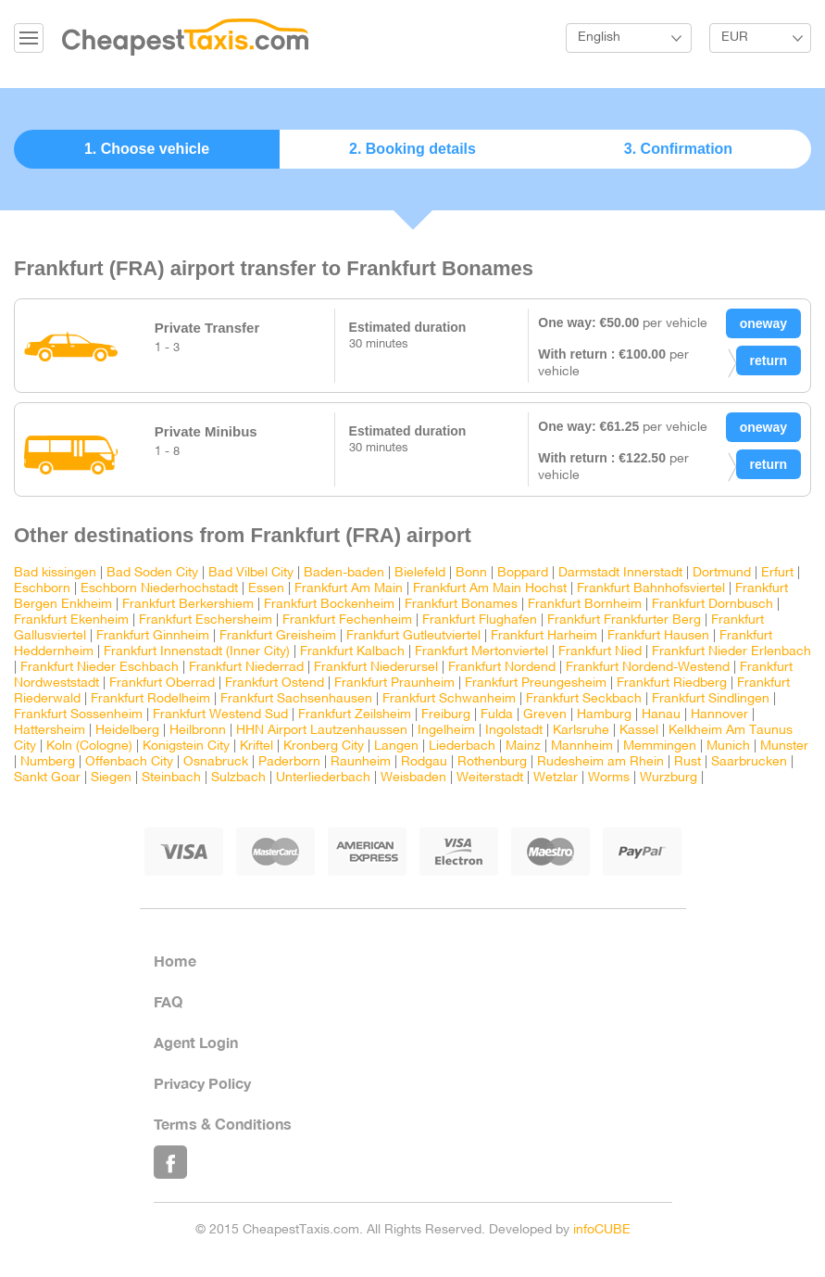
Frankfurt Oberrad (162, 683)
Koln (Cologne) (89, 746)
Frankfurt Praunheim (394, 683)
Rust (687, 762)
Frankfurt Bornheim (585, 605)
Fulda (497, 715)
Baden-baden (344, 573)
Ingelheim (446, 731)
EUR (734, 38)
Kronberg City (323, 746)
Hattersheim (49, 731)
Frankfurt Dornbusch (712, 605)
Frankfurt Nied (600, 652)
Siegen (111, 778)
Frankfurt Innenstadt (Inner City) (197, 652)
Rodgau (424, 762)
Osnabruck (215, 762)
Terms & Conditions (223, 1123)
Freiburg (445, 715)
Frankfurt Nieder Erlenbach (731, 652)
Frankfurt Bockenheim (329, 605)
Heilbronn (197, 731)
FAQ (168, 1001)
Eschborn (42, 589)
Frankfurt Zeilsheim (354, 715)
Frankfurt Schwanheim (449, 699)
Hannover (719, 715)
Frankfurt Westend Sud (220, 715)
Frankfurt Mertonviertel (481, 652)
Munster (784, 746)
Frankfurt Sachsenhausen (296, 699)
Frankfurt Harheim (544, 636)
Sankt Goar (47, 778)
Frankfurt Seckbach (584, 699)
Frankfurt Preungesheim (535, 683)
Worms (609, 778)
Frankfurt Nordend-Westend (648, 668)
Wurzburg (668, 778)
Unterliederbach (323, 778)
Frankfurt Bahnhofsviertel (651, 589)
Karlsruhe (581, 731)
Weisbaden (413, 778)
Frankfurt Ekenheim (71, 620)
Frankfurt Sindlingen (710, 699)
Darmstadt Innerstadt (620, 573)
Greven (545, 715)
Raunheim (361, 762)
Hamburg (604, 715)
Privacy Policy (202, 1083)
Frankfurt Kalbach (352, 652)
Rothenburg (492, 762)
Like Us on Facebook (170, 1162)
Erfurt (777, 573)
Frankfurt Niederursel (376, 668)
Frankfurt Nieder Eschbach (99, 668)
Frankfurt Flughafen (479, 620)
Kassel (638, 731)
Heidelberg (127, 731)
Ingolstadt (514, 731)
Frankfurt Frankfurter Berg (624, 620)
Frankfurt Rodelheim (150, 699)
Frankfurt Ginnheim (152, 636)
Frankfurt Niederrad (246, 668)
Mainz (523, 746)
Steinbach (171, 778)
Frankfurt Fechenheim (347, 620)
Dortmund (722, 573)
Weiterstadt (489, 778)
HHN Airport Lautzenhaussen (321, 731)
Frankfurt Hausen (658, 636)
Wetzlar (555, 778)
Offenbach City (129, 762)
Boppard (522, 573)
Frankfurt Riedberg (672, 683)
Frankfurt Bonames (461, 605)
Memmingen (659, 746)
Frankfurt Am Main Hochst (490, 589)
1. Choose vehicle (146, 149)
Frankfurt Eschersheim (205, 620)
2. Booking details (412, 149)
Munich (728, 746)
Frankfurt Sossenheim (78, 715)
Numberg (47, 762)
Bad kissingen (55, 573)
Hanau (661, 715)
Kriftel (256, 746)
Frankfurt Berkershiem (188, 605)
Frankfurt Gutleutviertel (413, 636)
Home (175, 960)
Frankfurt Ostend (274, 683)
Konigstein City (186, 746)
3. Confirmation (678, 149)
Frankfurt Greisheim (277, 636)
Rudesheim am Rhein (600, 762)
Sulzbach (238, 778)
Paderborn (289, 762)
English (599, 38)
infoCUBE (602, 1230)
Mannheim (582, 746)
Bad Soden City (152, 573)
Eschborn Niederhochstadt (159, 589)
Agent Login (196, 1042)
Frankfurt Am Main (348, 589)
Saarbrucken (749, 762)
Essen (266, 589)
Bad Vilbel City (251, 573)
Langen (396, 746)
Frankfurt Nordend (502, 668)
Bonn (473, 573)
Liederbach (462, 746)
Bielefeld (419, 573)
